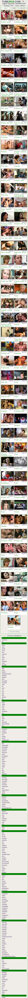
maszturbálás (5, 900)
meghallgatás (5, 906)
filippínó (4, 761)
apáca (23, 79)
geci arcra (10, 37)
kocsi (3, 843)
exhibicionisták (5, 740)
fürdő (3, 166)
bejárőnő (4, 677)
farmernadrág (8, 209)
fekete (3, 754)
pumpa (3, 984)
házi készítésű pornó (6, 807)
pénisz (8, 79)
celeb (3, 702)
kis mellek (4, 838)
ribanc (6, 166)
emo (3, 734)
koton (3, 850)
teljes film (19, 95)
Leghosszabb (22, 8)
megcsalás (4, 904)
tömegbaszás (18, 353)
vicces (22, 122)
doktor (17, 238)
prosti (3, 983)
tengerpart (11, 627)
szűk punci (24, 252)
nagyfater (4, 931)
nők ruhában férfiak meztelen (8, 956)
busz (3, 691)
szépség (4, 22)
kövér (3, 870)
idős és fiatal (4, 95)
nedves (25, 65)
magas (3, 895)
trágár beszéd (23, 151)
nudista (3, 942)
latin (5, 396)
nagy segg (4, 927)
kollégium (4, 845)
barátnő (3, 672)
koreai (3, 252)
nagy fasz (17, 281)
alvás (3, 647)
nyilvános (4, 180)
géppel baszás (5, 790)
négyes (3, 947)
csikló (3, 709)
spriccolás (18, 166)
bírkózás (4, 697)
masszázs (4, 899)
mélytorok (4, 917)
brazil (3, 684)
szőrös (7, 94)
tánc (3, 382)
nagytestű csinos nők (7, 936)
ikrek (3, 815)
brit (2, 686)
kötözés (4, 868)
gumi (3, 788)
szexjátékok (22, 497)
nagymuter (4, 933)
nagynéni (4, 497)
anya (3, 652)
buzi (3, 693)
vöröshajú (16, 340)
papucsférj (4, 974)
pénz (3, 993)
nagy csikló (4, 924)
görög (3, 793)
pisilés (3, 977)
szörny (25, 122)
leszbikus (4, 883)
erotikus (17, 439)
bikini (3, 679)
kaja (3, 832)
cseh (19, 122)
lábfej (3, 884)
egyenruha (4, 729)
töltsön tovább (14, 631)
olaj (3, 959)
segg (17, 209)
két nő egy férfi (5, 861)
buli (3, 689)
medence (4, 902)
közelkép (4, 872)
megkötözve (5, 908)
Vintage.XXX (11, 20)
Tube (8, 1)
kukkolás (22, 180)
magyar (6, 108)
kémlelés (6, 225)
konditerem (4, 847)
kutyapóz (9, 324)
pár (2, 988)
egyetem (4, 731)
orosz (3, 967)
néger (3, 945)
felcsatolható (5, 756)
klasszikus (9, 22)
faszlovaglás (5, 747)
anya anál (4, 654)
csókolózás (7, 326)
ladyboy (4, 875)
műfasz (3, 281)
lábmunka (4, 886)
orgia (8, 65)
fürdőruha (4, 773)
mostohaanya (5, 915)
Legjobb (5, 8)
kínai (3, 866)
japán (3, 827)
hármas (3, 806)
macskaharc (5, 893)
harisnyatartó (9, 569)
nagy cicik (18, 36)
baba (3, 668)
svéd (8, 353)
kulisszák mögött (6, 854)
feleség (3, 757)
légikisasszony (5, 888)
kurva (3, 856)
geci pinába (4, 779)
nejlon (3, 940)
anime (3, 650)
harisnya (10, 455)
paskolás (4, 976)
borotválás (4, 682)
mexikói (3, 913)
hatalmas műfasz (5, 367)
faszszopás (9, 223)
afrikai (3, 645)
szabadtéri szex (5, 483)
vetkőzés (17, 468)
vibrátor (10, 281)
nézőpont (4, 951)
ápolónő (19, 196)
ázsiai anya (18, 108)
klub (3, 238)
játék (3, 829)
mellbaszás (4, 909)
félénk (11, 65)
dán (21, 137)
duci (3, 720)
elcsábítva (7, 50)
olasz (22, 37)
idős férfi (4, 811)
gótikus (3, 791)
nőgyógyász (18, 22)
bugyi (3, 688)
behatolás (4, 675)
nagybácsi (4, 929)
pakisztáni (4, 972)
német (3, 949)
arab (3, 659)
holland (3, 804)
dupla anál (4, 36)
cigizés (3, 704)
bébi (16, 122)
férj (2, 768)
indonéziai (4, 818)
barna (3, 94)
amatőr (3, 648)
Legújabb (14, 8)
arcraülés (4, 664)
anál (3, 655)
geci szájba (4, 781)
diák (3, 716)
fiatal (3, 759)
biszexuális (4, 681)
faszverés (4, 750)
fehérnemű (3, 441)
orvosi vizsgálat (5, 968)
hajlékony (4, 797)
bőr (2, 698)
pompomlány (5, 137)
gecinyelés (4, 468)
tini (15, 153)
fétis (3, 396)
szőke (3, 425)
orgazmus (18, 497)
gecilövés (20, 209)
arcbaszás (4, 661)
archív (25, 22)
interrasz (4, 820)
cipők (3, 706)
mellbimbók (11, 94)
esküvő (8, 180)
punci (3, 986)
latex (3, 877)
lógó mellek (4, 890)
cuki (3, 713)
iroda (22, 22)
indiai (3, 816)
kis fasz (3, 836)
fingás (3, 763)
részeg (2, 326)
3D (2, 641)
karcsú (3, 834)
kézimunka (16, 210)
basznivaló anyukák (6, 673)
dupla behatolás (4, 37)
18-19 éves (4, 639)
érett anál (10, 540)
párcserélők (8, 252)
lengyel (3, 881)
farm (3, 50)
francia (3, 209)
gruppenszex (17, 37)
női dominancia (5, 954)
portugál (4, 981)
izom (7, 281)
